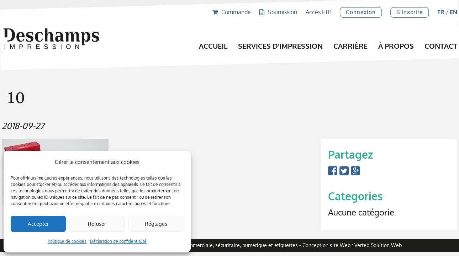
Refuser (97, 223)
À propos (396, 45)
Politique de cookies (67, 241)
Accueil (213, 45)
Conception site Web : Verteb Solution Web (352, 245)
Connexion (361, 12)
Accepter (38, 223)
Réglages (156, 223)
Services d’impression (280, 45)
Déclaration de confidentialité (118, 241)
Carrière (350, 45)
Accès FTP (318, 12)
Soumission (278, 12)
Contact (440, 45)
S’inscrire (409, 12)
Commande (231, 12)
